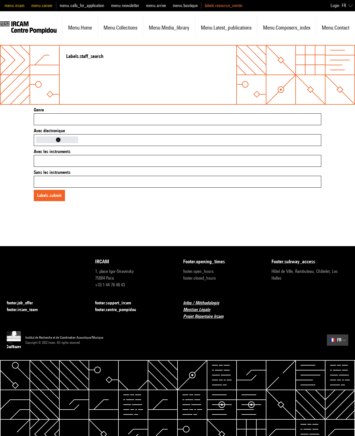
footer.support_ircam (116, 303)
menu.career (42, 5)
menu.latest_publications (226, 27)
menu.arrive (156, 5)
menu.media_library (169, 27)
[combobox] (177, 119)
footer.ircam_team (25, 310)
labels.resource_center (224, 5)
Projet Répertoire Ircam (206, 317)
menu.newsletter (125, 5)
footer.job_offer (23, 303)
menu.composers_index (286, 27)
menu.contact (335, 27)
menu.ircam (14, 5)
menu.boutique (185, 5)
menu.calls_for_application (82, 5)
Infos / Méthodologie (204, 303)
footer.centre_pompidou (119, 310)
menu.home (80, 27)
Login (335, 5)
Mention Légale (200, 310)
